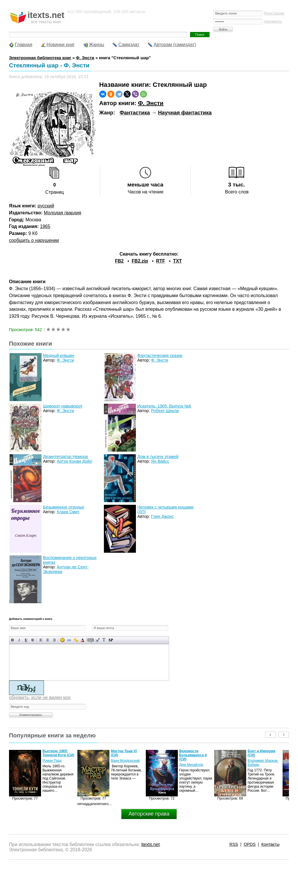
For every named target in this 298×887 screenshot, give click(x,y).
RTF (160, 260)
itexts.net (150, 844)
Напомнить (273, 21)
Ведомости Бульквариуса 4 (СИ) (193, 755)
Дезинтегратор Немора (65, 456)
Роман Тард (52, 761)
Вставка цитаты (97, 640)
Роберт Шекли (165, 410)
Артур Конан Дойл (74, 461)
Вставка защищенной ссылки (75, 640)
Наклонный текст (19, 640)
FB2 (119, 260)
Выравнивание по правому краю (54, 640)
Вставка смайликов (62, 640)
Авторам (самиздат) (175, 44)
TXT (177, 260)
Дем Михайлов (191, 765)
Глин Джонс (162, 516)
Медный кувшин (58, 355)
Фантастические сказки (159, 355)
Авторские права (149, 814)
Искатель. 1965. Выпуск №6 (164, 406)
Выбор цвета (82, 640)
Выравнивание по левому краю (41, 640)
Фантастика (135, 113)
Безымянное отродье (63, 507)
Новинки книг (61, 44)
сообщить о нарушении (34, 240)
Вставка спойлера (110, 640)
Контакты (270, 844)
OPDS (250, 844)
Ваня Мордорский (125, 761)
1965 (45, 226)
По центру (47, 640)
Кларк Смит (68, 511)
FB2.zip (140, 260)
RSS (233, 844)
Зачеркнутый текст (32, 640)
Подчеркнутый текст (26, 640)
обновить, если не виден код (39, 697)
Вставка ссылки (69, 640)
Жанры (96, 44)
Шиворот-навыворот (63, 406)
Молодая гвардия (62, 212)
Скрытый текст (90, 640)
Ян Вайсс (160, 461)
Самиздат (128, 44)
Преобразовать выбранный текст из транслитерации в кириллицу (104, 640)
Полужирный (12, 640)
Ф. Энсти (151, 103)
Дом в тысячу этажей (157, 456)
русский (46, 205)
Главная (23, 44)
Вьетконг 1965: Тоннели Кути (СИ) (58, 753)
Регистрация (274, 13)
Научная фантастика (185, 113)
